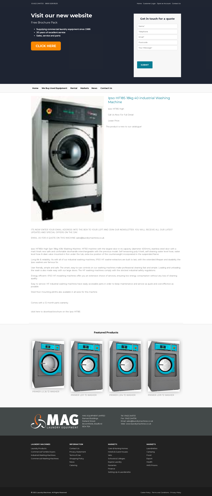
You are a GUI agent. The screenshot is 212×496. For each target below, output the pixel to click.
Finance (111, 467)
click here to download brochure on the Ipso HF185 (55, 311)
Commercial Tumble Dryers (43, 450)
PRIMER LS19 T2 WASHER (161, 394)
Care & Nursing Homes (118, 446)
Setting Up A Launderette (119, 470)
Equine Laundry (115, 460)
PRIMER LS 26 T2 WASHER (45, 391)
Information (77, 443)
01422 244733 (37, 3)
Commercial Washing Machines (45, 457)
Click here (46, 46)
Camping (151, 450)
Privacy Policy (175, 490)
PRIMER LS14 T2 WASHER (122, 394)
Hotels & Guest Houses (118, 450)
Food (149, 453)
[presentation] (157, 56)
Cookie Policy (144, 490)
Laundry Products (38, 446)
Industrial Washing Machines (43, 453)
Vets (110, 453)
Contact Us (176, 3)
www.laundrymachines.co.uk (138, 423)
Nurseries (112, 463)
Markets (84, 88)
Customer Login (149, 3)
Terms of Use (75, 453)
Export (149, 457)
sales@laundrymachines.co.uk (90, 238)
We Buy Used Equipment (54, 88)
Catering (73, 463)
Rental (73, 88)
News (94, 88)
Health (149, 460)
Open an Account (164, 3)
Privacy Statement (77, 450)
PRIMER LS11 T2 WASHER (84, 394)
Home (139, 3)
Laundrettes (152, 446)
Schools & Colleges (116, 457)
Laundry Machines (42, 443)
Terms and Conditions (159, 490)
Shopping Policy (76, 457)
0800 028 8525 (51, 3)
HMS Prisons (152, 463)
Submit (145, 65)
